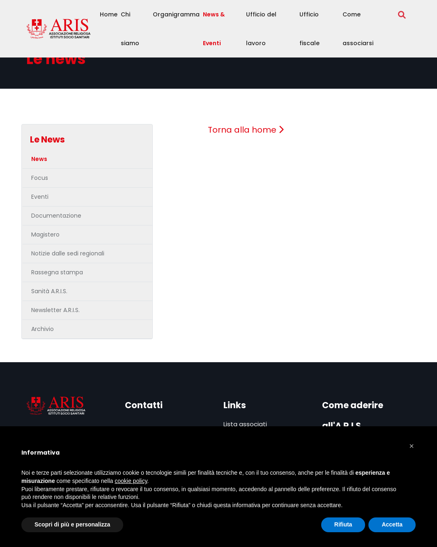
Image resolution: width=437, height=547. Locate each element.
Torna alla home (246, 130)
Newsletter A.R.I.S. (55, 310)
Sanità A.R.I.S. (49, 291)
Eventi (39, 197)
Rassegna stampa (57, 272)
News (39, 159)
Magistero (45, 234)
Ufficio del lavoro (261, 28)
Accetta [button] (392, 524)
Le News (47, 139)
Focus (39, 178)
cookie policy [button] (131, 481)
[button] (411, 446)
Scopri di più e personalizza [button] (72, 524)
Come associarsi (358, 28)
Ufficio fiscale (309, 28)
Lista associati (245, 424)
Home (108, 14)
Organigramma (176, 14)
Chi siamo (130, 28)
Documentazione (56, 215)
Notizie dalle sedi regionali (67, 253)
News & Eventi (214, 28)
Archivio (42, 329)
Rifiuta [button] (343, 524)
